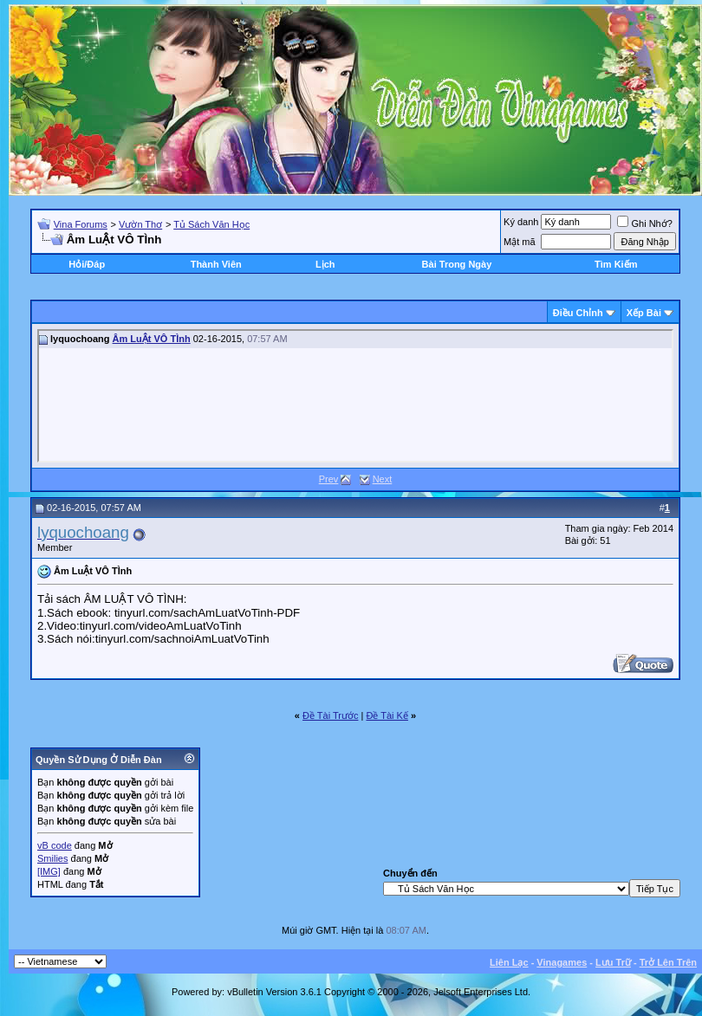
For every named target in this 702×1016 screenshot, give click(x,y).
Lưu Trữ (613, 962)
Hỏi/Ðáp (86, 264)
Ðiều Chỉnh (578, 312)
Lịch (325, 264)
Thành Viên (216, 264)
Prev (329, 479)
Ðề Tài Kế (386, 715)
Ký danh (521, 222)
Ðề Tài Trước (330, 715)
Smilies (52, 858)
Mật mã (520, 241)
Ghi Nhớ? (644, 223)
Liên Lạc (509, 962)
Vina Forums (80, 224)
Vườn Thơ (140, 224)
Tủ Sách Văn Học (211, 224)
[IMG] (49, 871)
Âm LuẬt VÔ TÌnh (152, 338)
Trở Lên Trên (668, 962)
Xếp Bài (644, 312)
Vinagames (561, 962)
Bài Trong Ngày (457, 264)
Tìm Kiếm (616, 264)
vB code (54, 845)
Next (383, 479)
